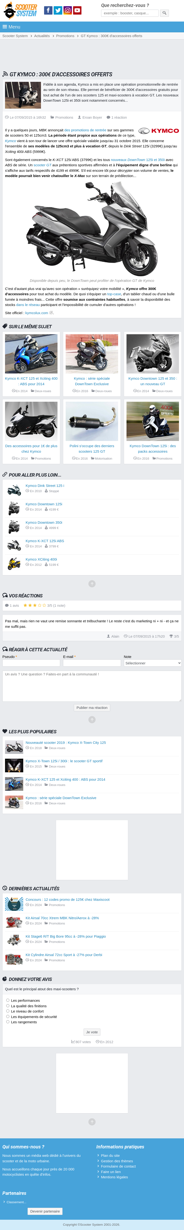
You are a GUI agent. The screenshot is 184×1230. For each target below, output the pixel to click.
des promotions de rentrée (85, 130)
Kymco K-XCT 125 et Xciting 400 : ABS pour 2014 (65, 779)
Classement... (17, 1202)
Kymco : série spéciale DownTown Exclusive (61, 798)
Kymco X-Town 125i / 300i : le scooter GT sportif (64, 761)
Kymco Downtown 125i (44, 504)
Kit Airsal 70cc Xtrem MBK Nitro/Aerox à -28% (62, 918)
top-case (114, 294)
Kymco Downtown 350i (44, 522)
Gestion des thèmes (117, 1161)
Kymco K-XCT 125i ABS (45, 541)
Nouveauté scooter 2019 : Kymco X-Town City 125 (66, 742)
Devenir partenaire (45, 1211)
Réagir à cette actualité (38, 649)
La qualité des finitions (28, 1006)
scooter (42, 165)
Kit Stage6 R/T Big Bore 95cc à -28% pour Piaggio (66, 936)
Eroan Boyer (90, 117)
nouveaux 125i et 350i (138, 160)
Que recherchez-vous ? (125, 5)
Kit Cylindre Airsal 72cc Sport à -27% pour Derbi (64, 955)
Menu (11, 26)
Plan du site (110, 1155)
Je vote (92, 1032)
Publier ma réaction (91, 708)
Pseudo (9, 657)
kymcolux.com (36, 313)
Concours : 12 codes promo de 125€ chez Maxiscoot (67, 899)
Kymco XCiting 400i (41, 559)
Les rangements (23, 1022)
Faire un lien (111, 1172)
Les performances (25, 1000)
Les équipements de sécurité (33, 1017)
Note (128, 657)
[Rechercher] (164, 13)
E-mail (69, 657)
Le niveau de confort (27, 1011)
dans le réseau (28, 305)
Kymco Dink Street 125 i (45, 486)
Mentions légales (114, 1177)
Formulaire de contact (118, 1166)
